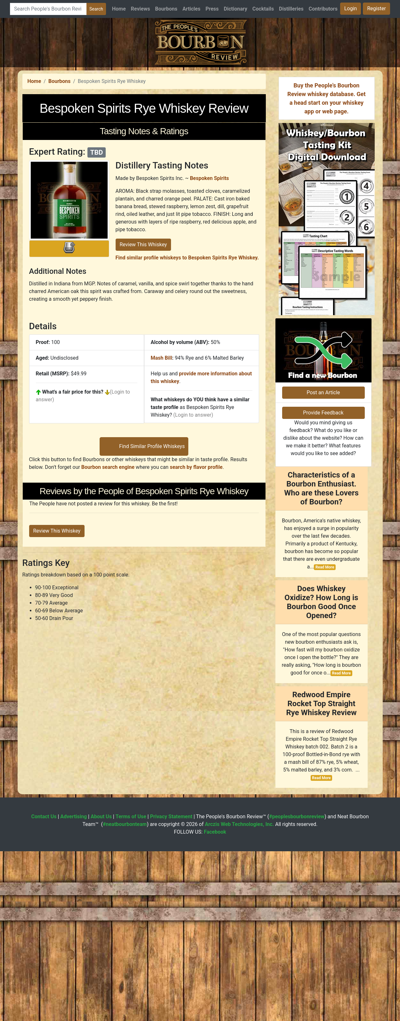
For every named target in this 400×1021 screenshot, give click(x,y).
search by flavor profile (196, 646)
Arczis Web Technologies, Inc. (239, 994)
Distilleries (291, 9)
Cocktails (263, 9)
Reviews (140, 9)
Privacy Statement (171, 986)
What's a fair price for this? (73, 481)
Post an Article (323, 562)
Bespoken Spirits (209, 268)
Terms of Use (131, 986)
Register (376, 8)
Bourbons (166, 9)
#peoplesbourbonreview (296, 986)
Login (350, 8)
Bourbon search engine (108, 646)
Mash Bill (161, 448)
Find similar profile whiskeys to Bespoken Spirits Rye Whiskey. (187, 347)
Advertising (73, 986)
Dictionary (235, 9)
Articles (191, 9)
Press (212, 9)
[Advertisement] (200, 112)
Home (119, 9)
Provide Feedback (323, 582)
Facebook (215, 1002)
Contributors (323, 9)
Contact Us (44, 986)
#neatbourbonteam (125, 994)
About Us (101, 986)
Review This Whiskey (143, 334)
